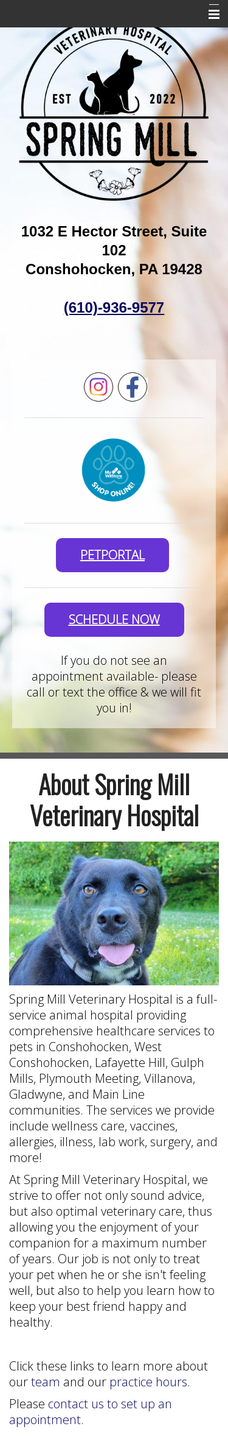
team (47, 1382)
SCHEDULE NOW (114, 619)
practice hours (146, 1382)
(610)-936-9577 (114, 307)
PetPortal (112, 555)
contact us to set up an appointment (90, 1411)
